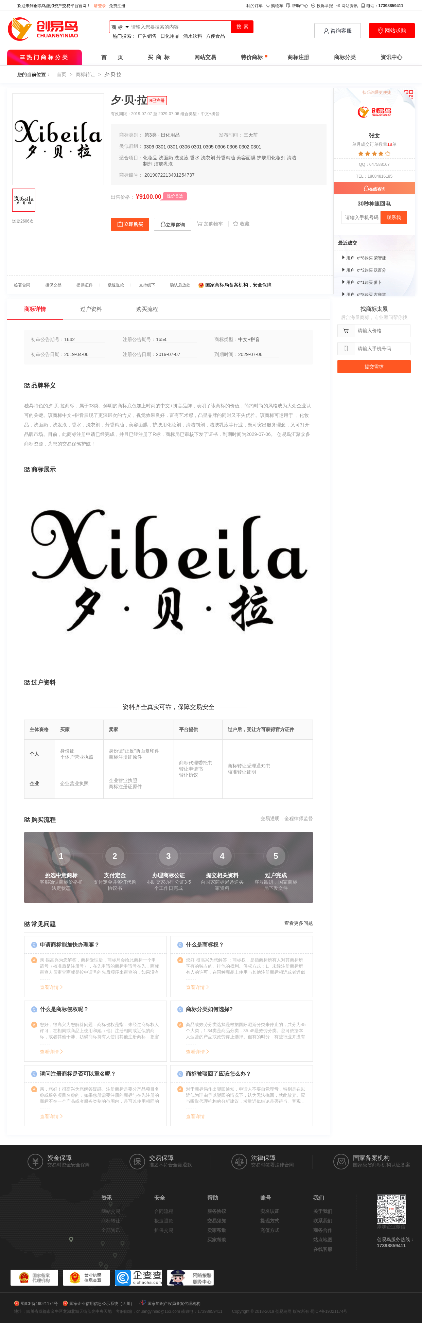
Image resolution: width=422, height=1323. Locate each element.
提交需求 (374, 366)
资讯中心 (391, 57)
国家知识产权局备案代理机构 (173, 1303)
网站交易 (205, 57)
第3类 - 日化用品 (162, 135)
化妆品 (150, 157)
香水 (194, 157)
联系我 (394, 217)
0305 (208, 146)
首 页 (112, 57)
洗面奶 (166, 157)
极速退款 (163, 1220)
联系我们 (322, 1220)
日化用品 (169, 36)
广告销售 (147, 36)
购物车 (274, 5)
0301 (161, 146)
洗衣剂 (208, 157)
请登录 (100, 5)
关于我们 (322, 1211)
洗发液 (181, 157)
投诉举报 (322, 5)
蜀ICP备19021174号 (39, 1303)
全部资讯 (110, 1230)
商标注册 (298, 57)
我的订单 (254, 5)
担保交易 (163, 1230)
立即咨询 (172, 225)
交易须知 (216, 1220)
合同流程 (163, 1211)
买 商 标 (159, 57)
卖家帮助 (216, 1230)
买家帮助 (216, 1239)
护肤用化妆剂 (271, 157)
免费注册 (117, 5)
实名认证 (269, 1211)
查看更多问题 (298, 923)
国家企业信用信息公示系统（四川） (102, 1303)
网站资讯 (347, 5)
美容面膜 (246, 157)
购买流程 (147, 309)
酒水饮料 (192, 36)
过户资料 (91, 309)
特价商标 (254, 57)
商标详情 (35, 309)
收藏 (241, 224)
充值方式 (269, 1230)
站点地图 (322, 1239)
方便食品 (215, 36)
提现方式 (269, 1220)
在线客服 (322, 1249)
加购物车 (210, 224)
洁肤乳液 (163, 163)
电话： (382, 5)
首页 (61, 74)
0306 (149, 146)
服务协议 (216, 1211)
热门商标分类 (44, 57)
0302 (244, 146)
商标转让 (85, 74)
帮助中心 (297, 5)
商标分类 (345, 57)
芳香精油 (225, 157)
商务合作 (322, 1230)
